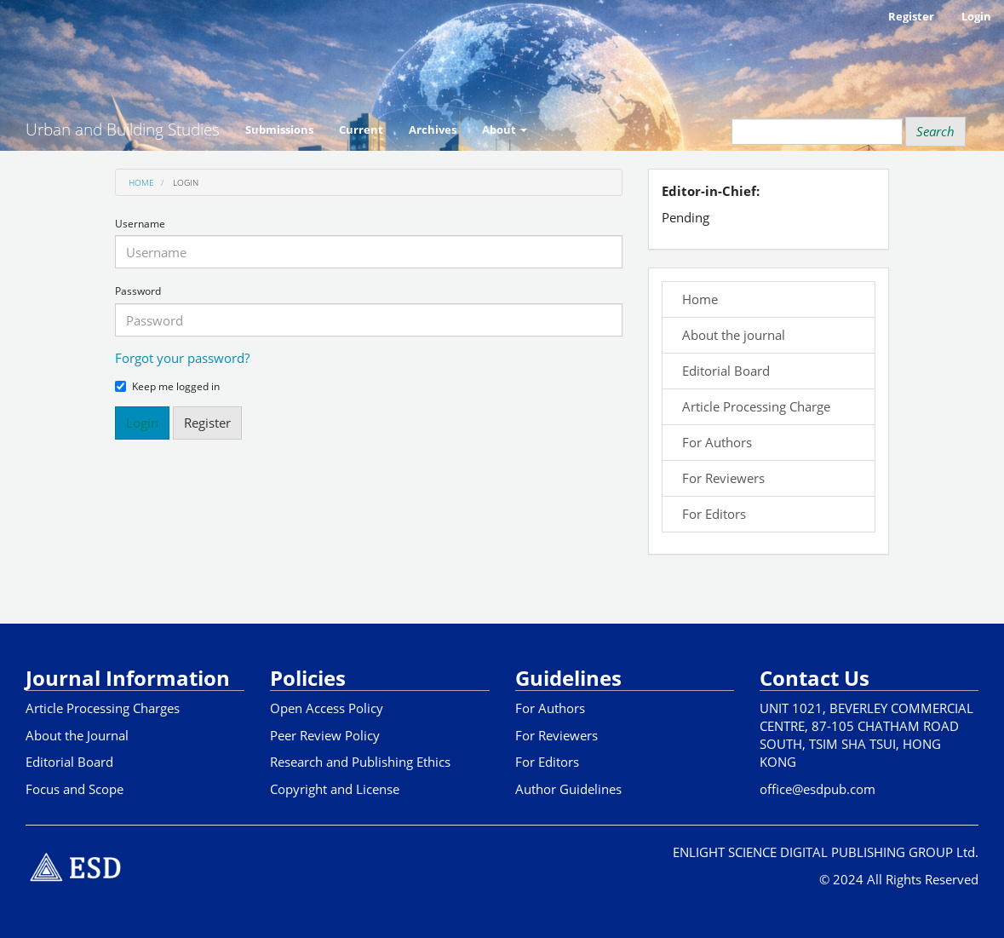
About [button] (504, 129)
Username (140, 224)
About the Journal (77, 735)
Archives (432, 129)
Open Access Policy (326, 707)
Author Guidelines (568, 788)
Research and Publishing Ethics (360, 761)
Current (361, 129)
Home (141, 182)
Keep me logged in (167, 387)
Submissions (279, 129)
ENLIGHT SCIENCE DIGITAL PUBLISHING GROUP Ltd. (825, 851)
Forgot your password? (182, 357)
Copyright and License (334, 788)
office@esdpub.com (817, 788)
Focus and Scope (74, 788)
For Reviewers (720, 477)
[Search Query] (817, 131)
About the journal (730, 334)
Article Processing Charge (752, 406)
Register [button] (207, 422)
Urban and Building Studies (123, 129)
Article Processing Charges (103, 707)
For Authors (713, 442)
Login (976, 16)
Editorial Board (722, 370)
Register (911, 16)
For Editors (710, 513)
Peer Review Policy (325, 735)
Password (138, 291)
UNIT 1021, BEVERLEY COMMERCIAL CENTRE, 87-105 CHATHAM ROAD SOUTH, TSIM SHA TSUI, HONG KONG (866, 734)
